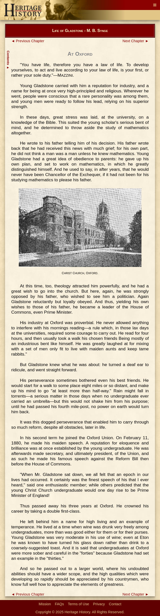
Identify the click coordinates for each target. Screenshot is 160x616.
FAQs (59, 604)
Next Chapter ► (135, 41)
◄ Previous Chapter (27, 41)
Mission (45, 604)
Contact (115, 604)
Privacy (99, 604)
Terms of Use (78, 604)
